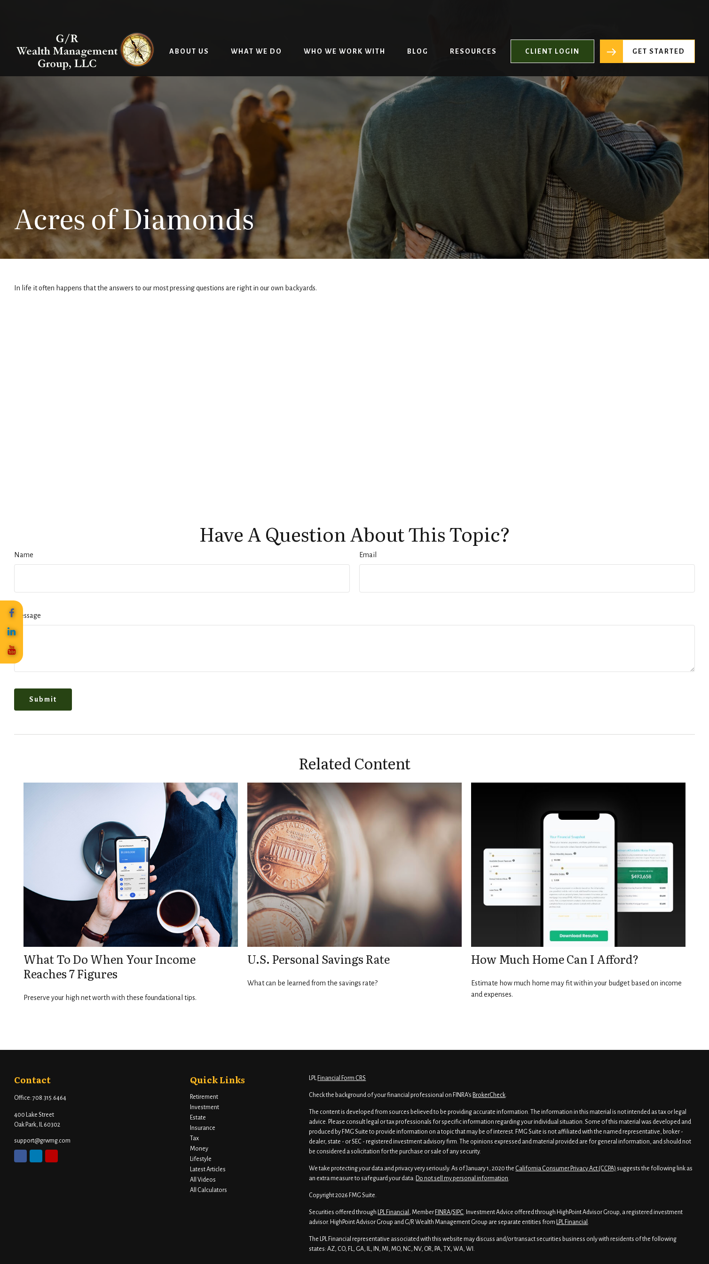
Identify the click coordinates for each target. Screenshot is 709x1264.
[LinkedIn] (12, 632)
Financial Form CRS (341, 1078)
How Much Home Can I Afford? (554, 959)
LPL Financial (393, 1212)
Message (27, 615)
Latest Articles (208, 1169)
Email (368, 555)
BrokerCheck (489, 1095)
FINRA (442, 1212)
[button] (189, 24)
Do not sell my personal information (462, 1178)
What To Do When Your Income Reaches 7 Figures (110, 966)
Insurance (202, 1128)
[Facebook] (11, 613)
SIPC (458, 1212)
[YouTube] (12, 650)
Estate (198, 1117)
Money (199, 1148)
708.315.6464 (49, 1098)
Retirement (204, 1097)
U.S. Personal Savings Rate (318, 959)
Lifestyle (201, 1159)
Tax (194, 1138)
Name (23, 555)
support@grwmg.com (42, 1140)
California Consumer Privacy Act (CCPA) (565, 1168)
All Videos (203, 1179)
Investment (204, 1107)
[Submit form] (43, 699)
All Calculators (208, 1190)
